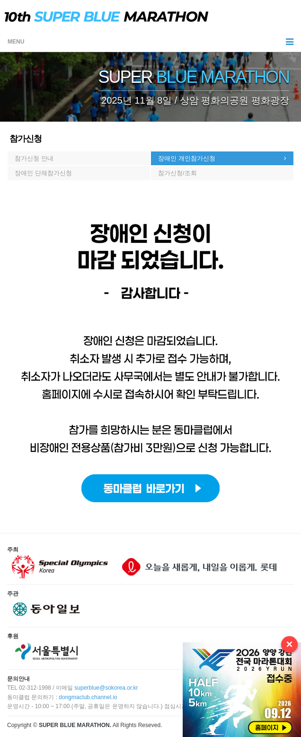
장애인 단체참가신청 (43, 173)
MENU (150, 41)
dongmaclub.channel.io (88, 697)
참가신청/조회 (177, 173)
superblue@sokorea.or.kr (106, 687)
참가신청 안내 (34, 158)
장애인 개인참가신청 (186, 158)
